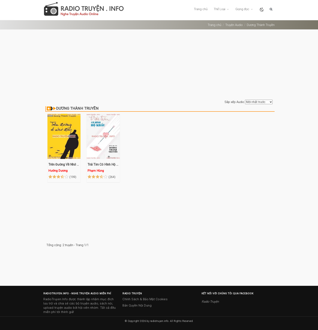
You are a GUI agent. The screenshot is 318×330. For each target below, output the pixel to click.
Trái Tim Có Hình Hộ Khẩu (103, 164)
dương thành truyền (261, 25)
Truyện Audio (234, 25)
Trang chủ (200, 9)
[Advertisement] (159, 65)
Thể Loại (221, 9)
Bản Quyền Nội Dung (136, 305)
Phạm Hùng (96, 170)
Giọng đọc (244, 9)
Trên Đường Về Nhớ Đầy (64, 164)
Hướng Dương (58, 170)
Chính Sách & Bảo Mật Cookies (145, 299)
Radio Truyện (210, 301)
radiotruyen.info (159, 321)
